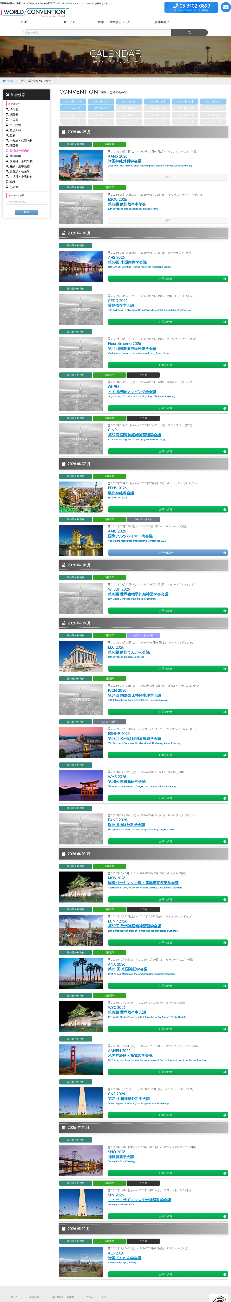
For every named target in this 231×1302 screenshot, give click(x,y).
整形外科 (13, 123)
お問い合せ (192, 271)
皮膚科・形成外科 (19, 154)
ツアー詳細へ (192, 545)
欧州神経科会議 (121, 485)
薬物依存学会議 (121, 298)
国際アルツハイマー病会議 (130, 528)
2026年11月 (73, 100)
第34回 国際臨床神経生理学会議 (134, 688)
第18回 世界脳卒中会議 (127, 1004)
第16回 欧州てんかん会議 (129, 644)
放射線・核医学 (18, 164)
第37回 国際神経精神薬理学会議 (134, 427)
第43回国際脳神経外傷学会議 (132, 341)
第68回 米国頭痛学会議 (127, 254)
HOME (8, 73)
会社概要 (34, 1289)
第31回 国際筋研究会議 (127, 774)
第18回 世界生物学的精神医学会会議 (138, 586)
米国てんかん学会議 (124, 1250)
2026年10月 (213, 94)
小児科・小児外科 (19, 169)
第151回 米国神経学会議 (127, 961)
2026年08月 (157, 94)
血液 (10, 128)
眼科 (10, 174)
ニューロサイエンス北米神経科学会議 (139, 1192)
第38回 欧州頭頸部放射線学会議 (134, 731)
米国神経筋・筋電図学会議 (130, 1048)
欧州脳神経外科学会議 (126, 817)
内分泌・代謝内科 (19, 133)
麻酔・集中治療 (18, 159)
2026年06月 (101, 94)
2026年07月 (129, 94)
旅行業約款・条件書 (63, 1289)
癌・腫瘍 (13, 117)
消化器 (12, 102)
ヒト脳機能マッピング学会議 (132, 384)
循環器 (12, 107)
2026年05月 (73, 94)
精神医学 (13, 148)
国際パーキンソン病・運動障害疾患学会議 (143, 875)
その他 (12, 179)
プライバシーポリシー (98, 1289)
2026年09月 (185, 94)
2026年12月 (101, 100)
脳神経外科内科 (18, 143)
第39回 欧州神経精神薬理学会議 (134, 918)
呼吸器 (12, 138)
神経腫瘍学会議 (121, 1149)
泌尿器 (12, 112)
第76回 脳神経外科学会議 (129, 1091)
